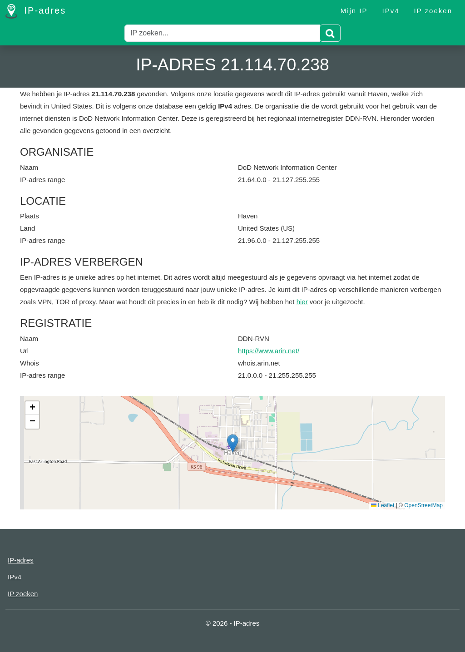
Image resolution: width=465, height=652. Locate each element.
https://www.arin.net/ (268, 351)
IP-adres (35, 11)
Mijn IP (354, 11)
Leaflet (382, 505)
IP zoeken (433, 11)
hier (302, 302)
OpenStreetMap (423, 505)
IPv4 (391, 11)
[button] (232, 443)
